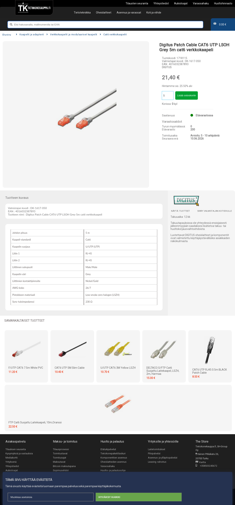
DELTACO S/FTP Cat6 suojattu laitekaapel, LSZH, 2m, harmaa (162, 370)
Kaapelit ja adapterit (30, 34)
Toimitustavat (60, 453)
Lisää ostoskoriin (186, 95)
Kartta (201, 462)
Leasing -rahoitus (157, 462)
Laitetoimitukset (156, 449)
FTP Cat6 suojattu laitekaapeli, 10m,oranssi (35, 422)
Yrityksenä (11, 462)
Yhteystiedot (12, 466)
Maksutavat (59, 462)
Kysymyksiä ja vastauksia (19, 453)
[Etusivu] (34, 7)
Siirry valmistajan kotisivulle (214, 211)
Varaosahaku (108, 466)
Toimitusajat (59, 457)
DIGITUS (167, 67)
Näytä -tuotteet (180, 211)
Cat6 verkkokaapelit (113, 34)
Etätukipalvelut (108, 449)
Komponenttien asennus (114, 457)
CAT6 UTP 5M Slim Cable (70, 367)
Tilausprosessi (61, 449)
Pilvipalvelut (154, 453)
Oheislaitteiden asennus (114, 462)
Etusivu (6, 34)
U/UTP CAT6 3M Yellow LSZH (118, 367)
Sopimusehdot (61, 470)
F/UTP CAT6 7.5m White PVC (26, 367)
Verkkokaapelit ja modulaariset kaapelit (71, 34)
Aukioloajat (12, 470)
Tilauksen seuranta (16, 449)
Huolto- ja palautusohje (113, 470)
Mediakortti (12, 457)
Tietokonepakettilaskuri (113, 453)
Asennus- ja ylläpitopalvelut (162, 457)
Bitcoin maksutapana (64, 466)
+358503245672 (206, 466)
